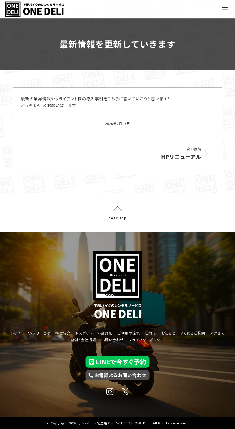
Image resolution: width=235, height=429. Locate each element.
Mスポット (84, 333)
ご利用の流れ (129, 333)
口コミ (150, 333)
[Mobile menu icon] (225, 9)
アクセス (217, 333)
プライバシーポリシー (146, 339)
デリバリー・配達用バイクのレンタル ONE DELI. (115, 423)
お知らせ (168, 333)
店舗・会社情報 (83, 339)
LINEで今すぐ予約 (117, 361)
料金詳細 (105, 333)
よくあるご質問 (192, 333)
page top (118, 212)
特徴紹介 (63, 333)
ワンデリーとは (38, 333)
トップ (16, 333)
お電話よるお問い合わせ (117, 375)
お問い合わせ (112, 339)
